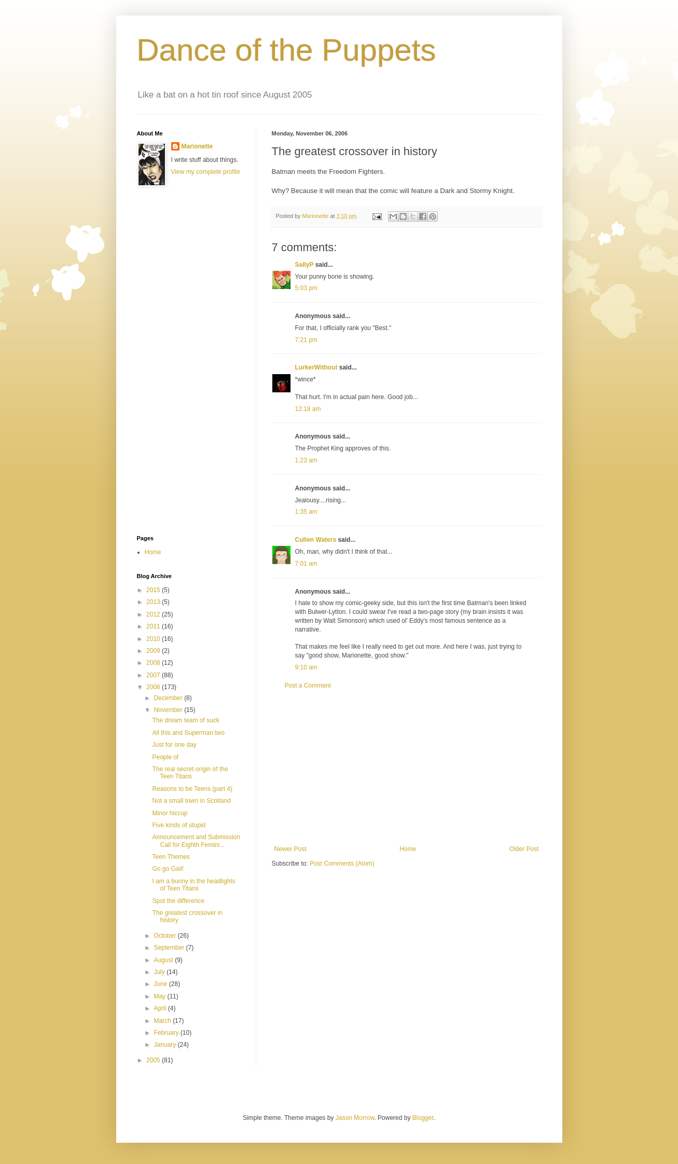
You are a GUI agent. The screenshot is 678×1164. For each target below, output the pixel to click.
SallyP (304, 264)
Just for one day (174, 744)
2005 (154, 1060)
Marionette (197, 146)
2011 (154, 626)
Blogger (423, 1117)
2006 (154, 687)
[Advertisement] (407, 767)
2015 (154, 590)
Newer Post (290, 849)
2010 (154, 638)
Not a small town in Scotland (191, 800)
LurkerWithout (316, 367)
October (165, 935)
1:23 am (306, 460)
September (170, 947)
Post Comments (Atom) (342, 863)
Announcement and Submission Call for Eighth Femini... (196, 840)
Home (407, 849)
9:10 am (306, 667)
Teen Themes (171, 856)
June (161, 984)
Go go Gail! (168, 868)
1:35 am (306, 511)
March (163, 1020)
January (165, 1044)
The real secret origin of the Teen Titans (190, 772)
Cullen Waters (316, 539)
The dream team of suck (185, 720)
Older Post (524, 849)
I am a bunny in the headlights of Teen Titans (193, 885)
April (161, 1008)
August (164, 960)
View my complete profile (205, 171)
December (169, 698)
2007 (154, 675)
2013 (154, 602)
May (160, 996)
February (167, 1032)
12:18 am (308, 409)
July (160, 972)
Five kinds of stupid (178, 825)
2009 (154, 650)
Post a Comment (308, 685)
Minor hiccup (169, 813)
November (169, 710)
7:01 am (306, 563)
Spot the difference (178, 901)
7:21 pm (306, 340)
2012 (154, 614)
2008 (154, 662)
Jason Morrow (355, 1117)
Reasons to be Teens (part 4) (192, 788)
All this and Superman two (188, 732)
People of (165, 757)
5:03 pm (306, 288)
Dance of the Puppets (286, 50)
